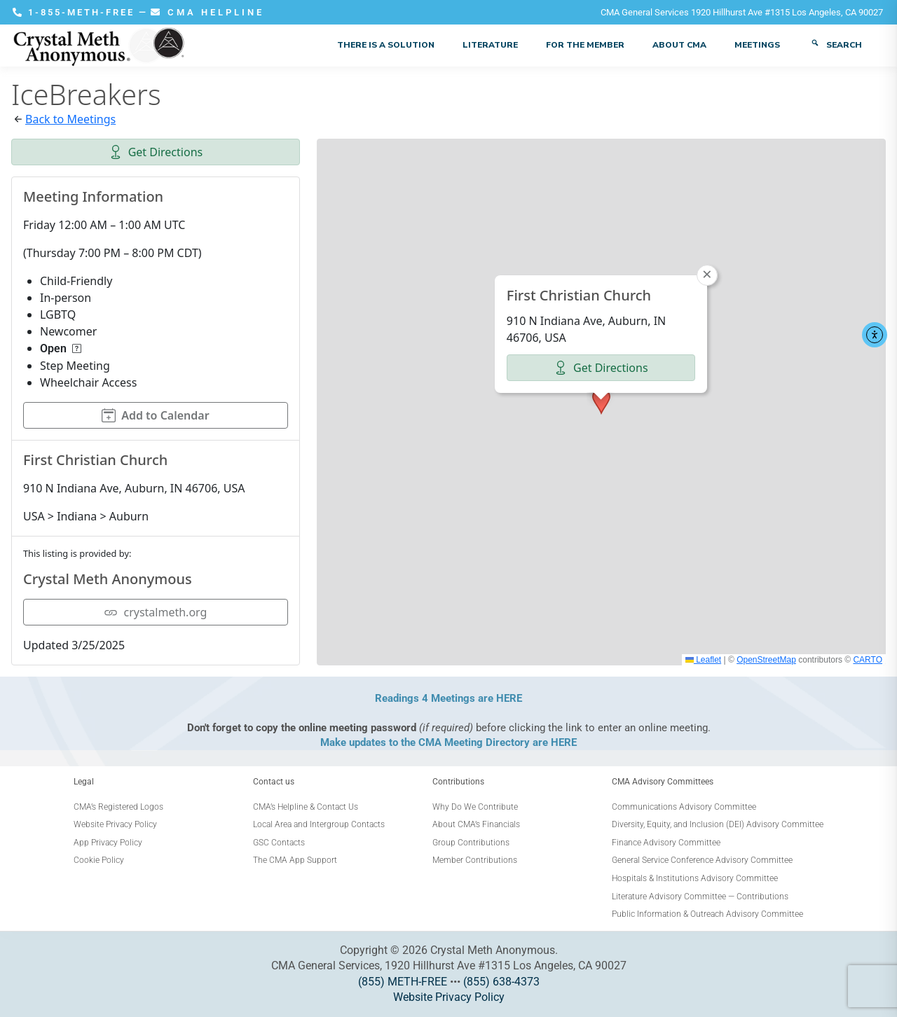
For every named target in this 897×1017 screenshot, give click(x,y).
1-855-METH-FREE (76, 12)
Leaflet (703, 660)
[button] (601, 401)
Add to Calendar (155, 415)
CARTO (867, 660)
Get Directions (156, 152)
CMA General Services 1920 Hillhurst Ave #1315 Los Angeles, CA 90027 (742, 12)
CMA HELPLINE (207, 12)
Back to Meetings (70, 119)
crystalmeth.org (155, 612)
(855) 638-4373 (501, 981)
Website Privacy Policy (449, 997)
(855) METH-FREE (402, 981)
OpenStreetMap (766, 660)
